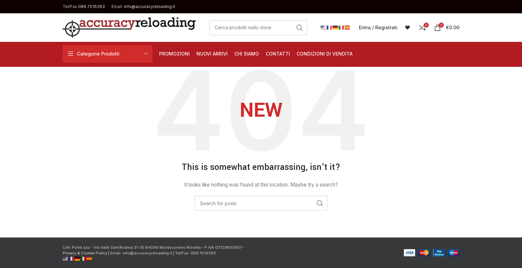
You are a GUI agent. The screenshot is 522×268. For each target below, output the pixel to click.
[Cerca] (258, 27)
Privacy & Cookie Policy (85, 253)
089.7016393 (91, 6)
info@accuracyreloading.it (149, 6)
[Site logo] (129, 27)
